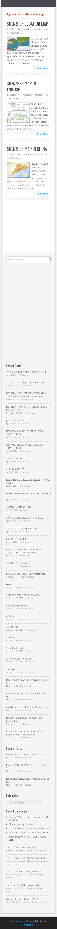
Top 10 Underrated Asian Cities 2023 (25, 858)
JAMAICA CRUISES (15, 420)
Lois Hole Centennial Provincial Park (25, 574)
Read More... (43, 68)
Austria (10, 637)
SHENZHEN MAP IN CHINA (27, 149)
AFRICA (10, 616)
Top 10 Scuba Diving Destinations (24, 885)
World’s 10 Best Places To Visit (22, 899)
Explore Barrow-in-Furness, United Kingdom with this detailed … (25, 733)
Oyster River (28, 824)
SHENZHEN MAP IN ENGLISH (21, 86)
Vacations (39, 29)
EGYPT (9, 584)
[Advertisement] (28, 230)
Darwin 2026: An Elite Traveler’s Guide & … (26, 695)
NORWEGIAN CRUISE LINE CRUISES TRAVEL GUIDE (24, 433)
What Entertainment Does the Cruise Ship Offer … (28, 495)
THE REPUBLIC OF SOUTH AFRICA (23, 595)
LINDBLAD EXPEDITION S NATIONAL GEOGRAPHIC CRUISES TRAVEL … (25, 551)
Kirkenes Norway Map (36, 832)
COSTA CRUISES (14, 458)
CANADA (10, 669)
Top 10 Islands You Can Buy (20, 847)
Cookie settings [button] (13, 922)
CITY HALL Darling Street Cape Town (25, 382)
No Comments (14, 33)
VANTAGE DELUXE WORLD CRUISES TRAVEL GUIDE (24, 446)
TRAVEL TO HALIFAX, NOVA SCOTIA (24, 518)
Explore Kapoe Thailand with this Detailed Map (24, 719)
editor (13, 29)
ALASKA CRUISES (15, 469)
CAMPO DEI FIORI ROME (38, 828)
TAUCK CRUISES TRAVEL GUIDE (22, 528)
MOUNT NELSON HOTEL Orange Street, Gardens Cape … (26, 408)
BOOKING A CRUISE (16, 539)
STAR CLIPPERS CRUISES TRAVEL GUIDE (26, 372)
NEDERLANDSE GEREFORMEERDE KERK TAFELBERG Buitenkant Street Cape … (26, 395)
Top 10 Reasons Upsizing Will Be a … (25, 871)
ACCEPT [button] (29, 922)
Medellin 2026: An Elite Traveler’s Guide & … (27, 681)
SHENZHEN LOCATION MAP (27, 24)
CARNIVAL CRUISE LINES (19, 507)
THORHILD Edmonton (17, 563)
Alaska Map (12, 627)
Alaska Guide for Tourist (19, 659)
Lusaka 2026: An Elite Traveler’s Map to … (28, 707)
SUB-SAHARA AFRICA (17, 605)
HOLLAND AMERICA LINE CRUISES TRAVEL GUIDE (28, 481)
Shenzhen (26, 29)
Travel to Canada (15, 648)
